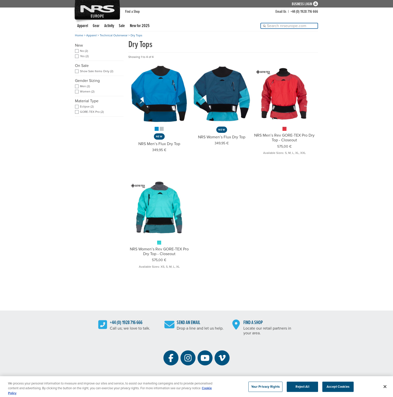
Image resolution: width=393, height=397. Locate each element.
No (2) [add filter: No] (84, 51)
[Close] (384, 388)
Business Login (302, 4)
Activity (109, 26)
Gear (96, 26)
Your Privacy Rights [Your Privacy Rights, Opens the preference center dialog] (265, 388)
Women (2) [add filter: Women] (87, 91)
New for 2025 (140, 26)
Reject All (302, 388)
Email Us (280, 11)
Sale (122, 26)
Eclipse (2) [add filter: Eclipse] (87, 107)
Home (79, 35)
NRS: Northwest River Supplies (97, 10)
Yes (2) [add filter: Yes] (84, 56)
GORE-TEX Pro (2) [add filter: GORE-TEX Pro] (92, 112)
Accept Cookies (338, 388)
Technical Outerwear (114, 35)
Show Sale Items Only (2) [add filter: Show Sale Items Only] (96, 71)
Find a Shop (132, 11)
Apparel (82, 26)
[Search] (289, 26)
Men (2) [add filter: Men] (85, 86)
